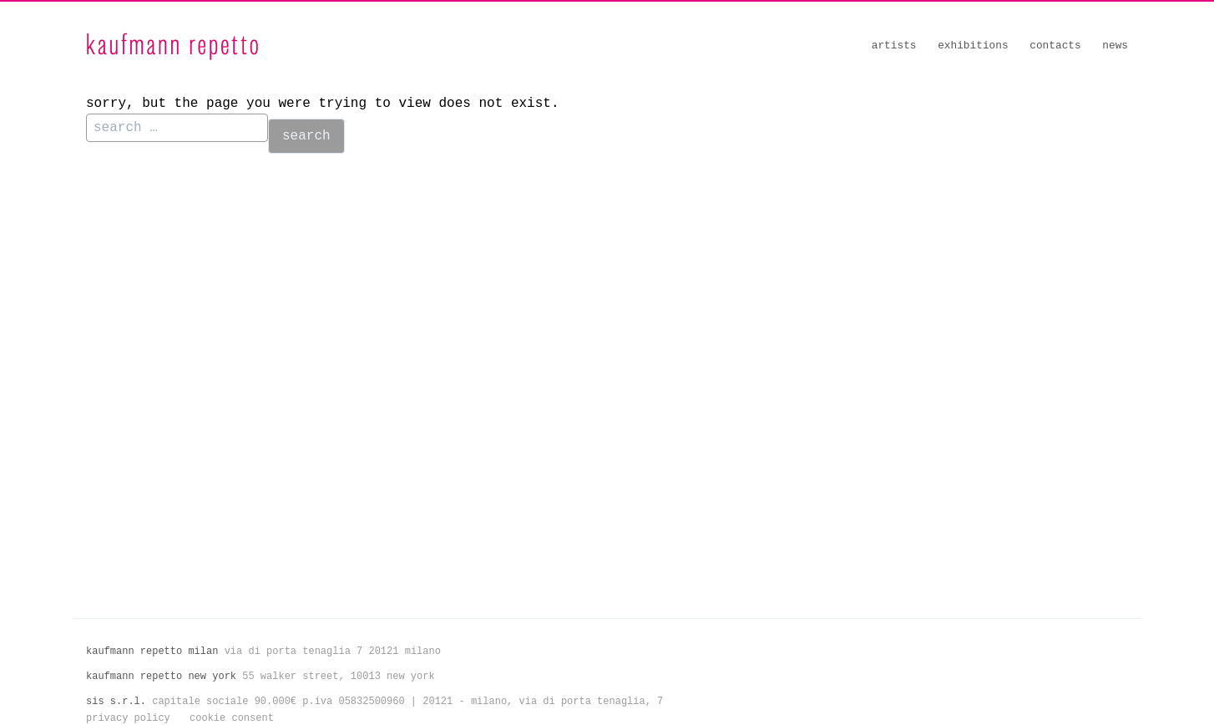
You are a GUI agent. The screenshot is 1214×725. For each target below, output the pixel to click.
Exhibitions (973, 45)
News (1115, 45)
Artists (894, 45)
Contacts (1054, 45)
